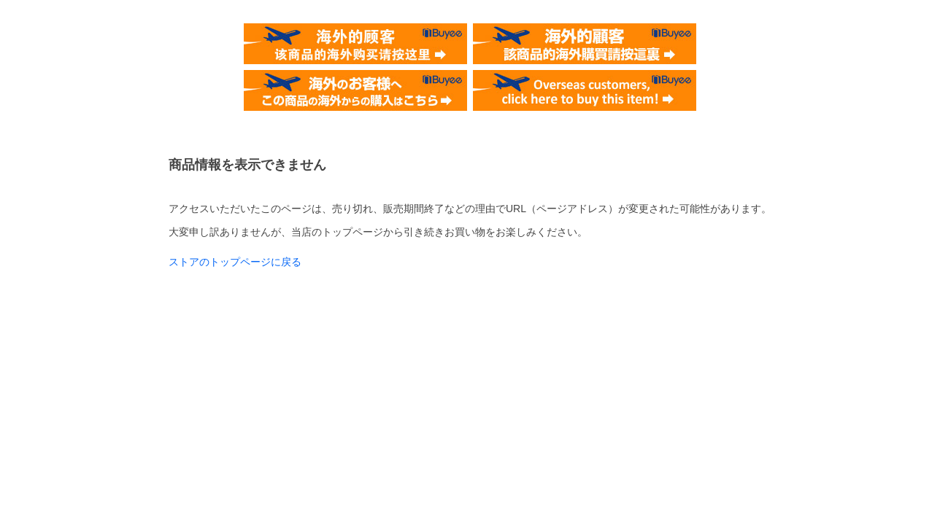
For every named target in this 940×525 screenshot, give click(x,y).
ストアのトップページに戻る (235, 262)
